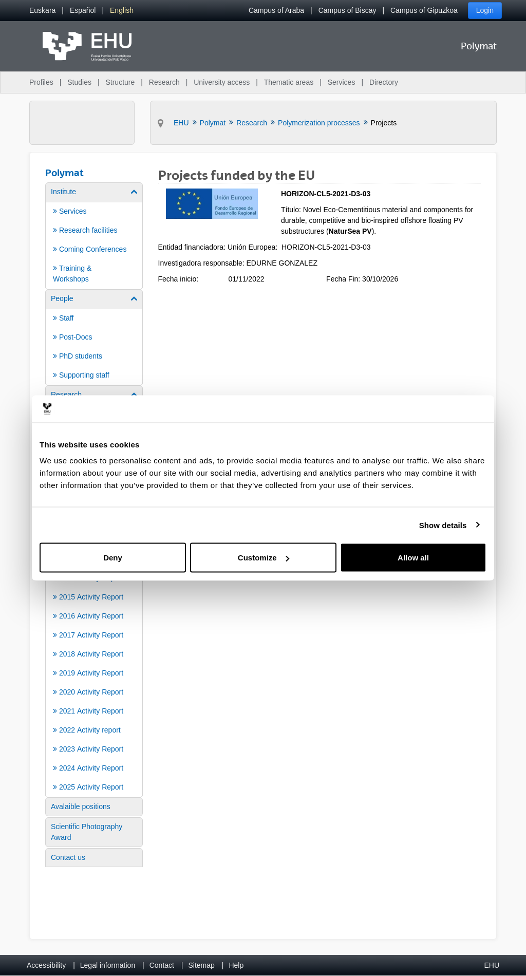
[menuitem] (42, 10)
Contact (161, 965)
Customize (263, 557)
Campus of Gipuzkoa (424, 10)
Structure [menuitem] (120, 82)
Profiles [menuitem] (41, 82)
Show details (443, 524)
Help (236, 965)
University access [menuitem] (222, 82)
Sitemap (202, 965)
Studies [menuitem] (79, 82)
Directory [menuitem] (383, 82)
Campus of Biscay (347, 10)
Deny (112, 557)
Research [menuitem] (164, 82)
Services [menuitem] (341, 82)
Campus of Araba (276, 10)
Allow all (413, 557)
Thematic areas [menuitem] (288, 82)
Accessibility (46, 965)
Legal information (107, 965)
